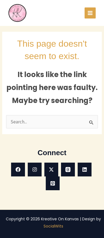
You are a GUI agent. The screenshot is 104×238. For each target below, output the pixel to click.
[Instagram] (35, 169)
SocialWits (53, 226)
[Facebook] (18, 169)
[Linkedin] (85, 169)
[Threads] (68, 169)
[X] (51, 169)
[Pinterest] (53, 183)
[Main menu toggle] (90, 12)
